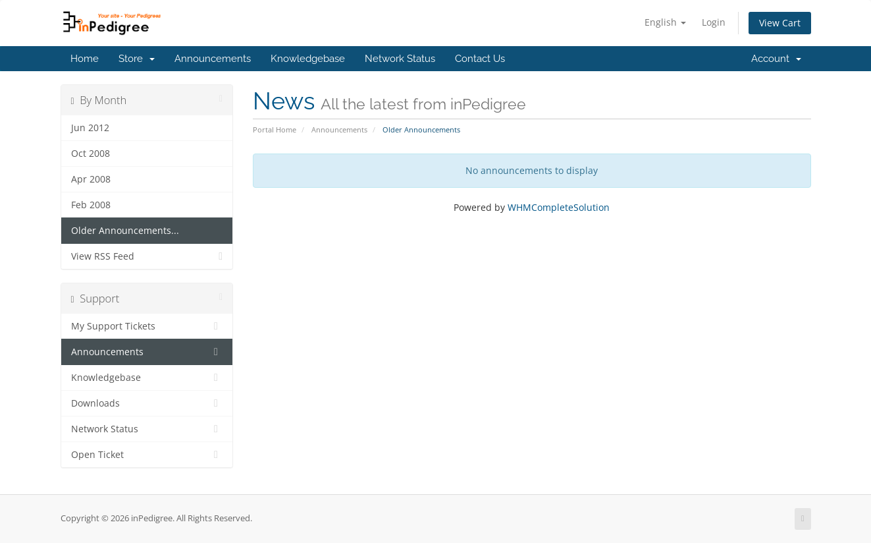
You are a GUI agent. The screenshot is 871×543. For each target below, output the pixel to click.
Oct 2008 (90, 153)
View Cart (780, 22)
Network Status (400, 59)
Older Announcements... (125, 231)
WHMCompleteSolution (559, 207)
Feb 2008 (91, 205)
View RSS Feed (147, 256)
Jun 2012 (90, 128)
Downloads (147, 403)
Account (776, 59)
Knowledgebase (308, 59)
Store (137, 59)
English (665, 22)
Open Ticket (147, 455)
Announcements (212, 59)
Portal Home (274, 129)
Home (84, 59)
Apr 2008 (91, 179)
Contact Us (480, 59)
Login (714, 22)
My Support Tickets (147, 326)
